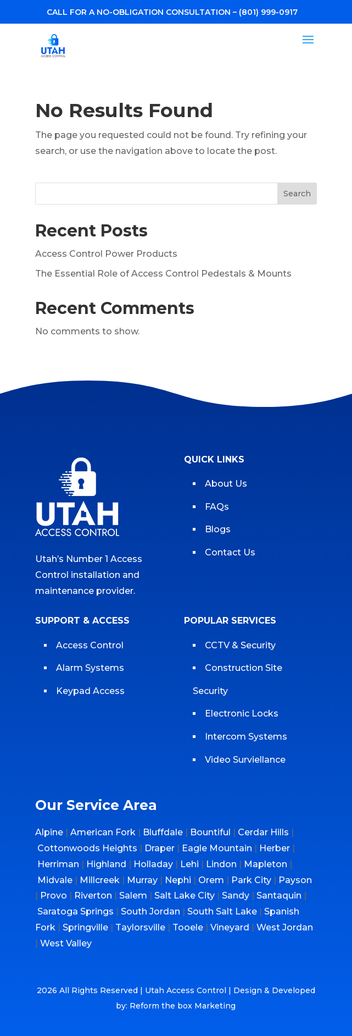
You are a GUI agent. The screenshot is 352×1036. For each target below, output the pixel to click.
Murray (142, 880)
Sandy (235, 895)
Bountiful (210, 832)
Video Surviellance (246, 759)
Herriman (58, 864)
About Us (226, 483)
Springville (85, 927)
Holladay (153, 864)
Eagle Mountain (217, 848)
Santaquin (278, 895)
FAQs (217, 507)
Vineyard (229, 927)
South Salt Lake (222, 911)
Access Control (90, 645)
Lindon (221, 864)
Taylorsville (140, 927)
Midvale (54, 880)
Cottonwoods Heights (87, 848)
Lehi (189, 864)
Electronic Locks (241, 713)
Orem (211, 880)
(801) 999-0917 (268, 12)
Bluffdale (163, 832)
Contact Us (230, 552)
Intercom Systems (246, 736)
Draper (159, 848)
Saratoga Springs (75, 911)
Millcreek (100, 880)
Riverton (93, 895)
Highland (106, 864)
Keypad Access (91, 691)
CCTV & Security (240, 645)
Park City (251, 880)
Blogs (218, 529)
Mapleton (265, 864)
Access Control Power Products (106, 254)
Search (297, 194)
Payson (295, 880)
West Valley (66, 943)
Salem (133, 895)
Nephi (178, 880)
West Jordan (284, 927)
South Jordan (150, 911)
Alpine (49, 832)
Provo (53, 895)
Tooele (187, 927)
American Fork (103, 832)
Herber (274, 848)
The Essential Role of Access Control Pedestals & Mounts (163, 273)
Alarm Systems (90, 668)
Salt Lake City (184, 895)
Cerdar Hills (263, 832)
